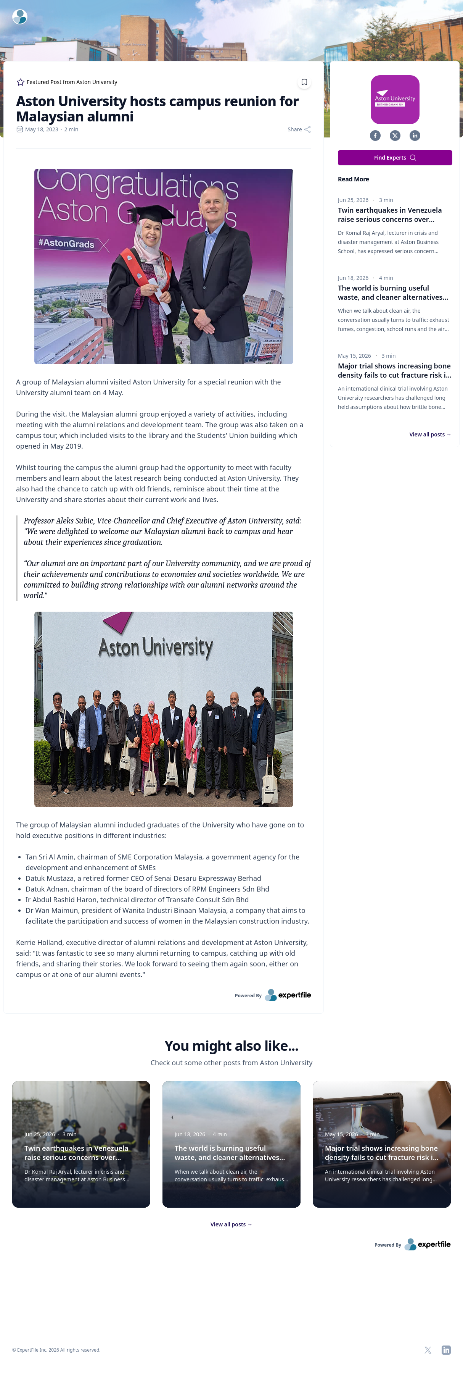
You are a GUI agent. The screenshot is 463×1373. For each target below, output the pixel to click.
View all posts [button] (431, 434)
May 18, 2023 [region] (37, 129)
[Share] (299, 129)
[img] (395, 99)
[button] (375, 135)
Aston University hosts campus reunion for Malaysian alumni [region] (157, 109)
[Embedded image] (163, 267)
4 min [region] (386, 277)
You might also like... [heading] (231, 1045)
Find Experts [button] (395, 158)
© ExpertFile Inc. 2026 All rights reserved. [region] (56, 1350)
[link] (163, 995)
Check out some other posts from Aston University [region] (232, 1062)
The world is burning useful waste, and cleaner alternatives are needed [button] (393, 297)
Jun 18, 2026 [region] (353, 277)
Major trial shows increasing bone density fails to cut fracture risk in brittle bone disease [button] (395, 375)
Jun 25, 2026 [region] (353, 200)
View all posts (231, 1224)
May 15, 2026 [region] (354, 355)
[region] (163, 569)
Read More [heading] (353, 179)
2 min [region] (71, 129)
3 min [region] (386, 200)
